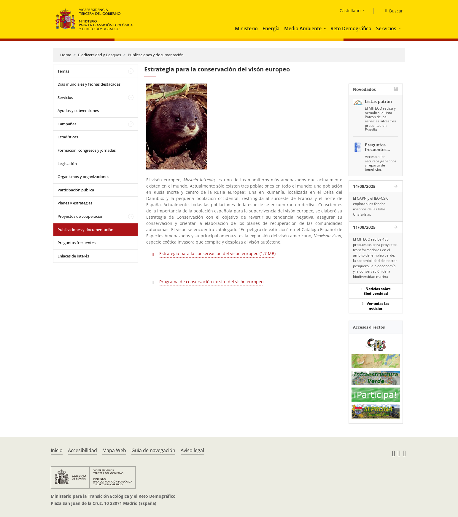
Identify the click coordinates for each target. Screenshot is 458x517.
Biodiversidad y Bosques (99, 54)
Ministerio (246, 28)
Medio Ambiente (303, 28)
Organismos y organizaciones (83, 176)
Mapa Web (114, 450)
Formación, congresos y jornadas (87, 150)
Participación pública (76, 190)
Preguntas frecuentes (77, 242)
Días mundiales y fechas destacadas (89, 84)
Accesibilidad (82, 450)
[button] (325, 28)
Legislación (67, 163)
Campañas (67, 124)
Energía (271, 28)
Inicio (57, 450)
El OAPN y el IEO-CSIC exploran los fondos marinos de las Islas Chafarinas (371, 206)
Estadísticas (68, 137)
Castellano (350, 10)
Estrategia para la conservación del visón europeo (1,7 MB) (217, 253)
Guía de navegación (153, 450)
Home (65, 54)
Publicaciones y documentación (156, 54)
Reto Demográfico (350, 28)
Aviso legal (192, 450)
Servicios (386, 28)
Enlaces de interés (73, 256)
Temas (63, 71)
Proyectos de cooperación (81, 216)
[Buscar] (392, 11)
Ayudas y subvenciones (78, 110)
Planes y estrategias (75, 203)
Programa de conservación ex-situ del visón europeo (211, 281)
